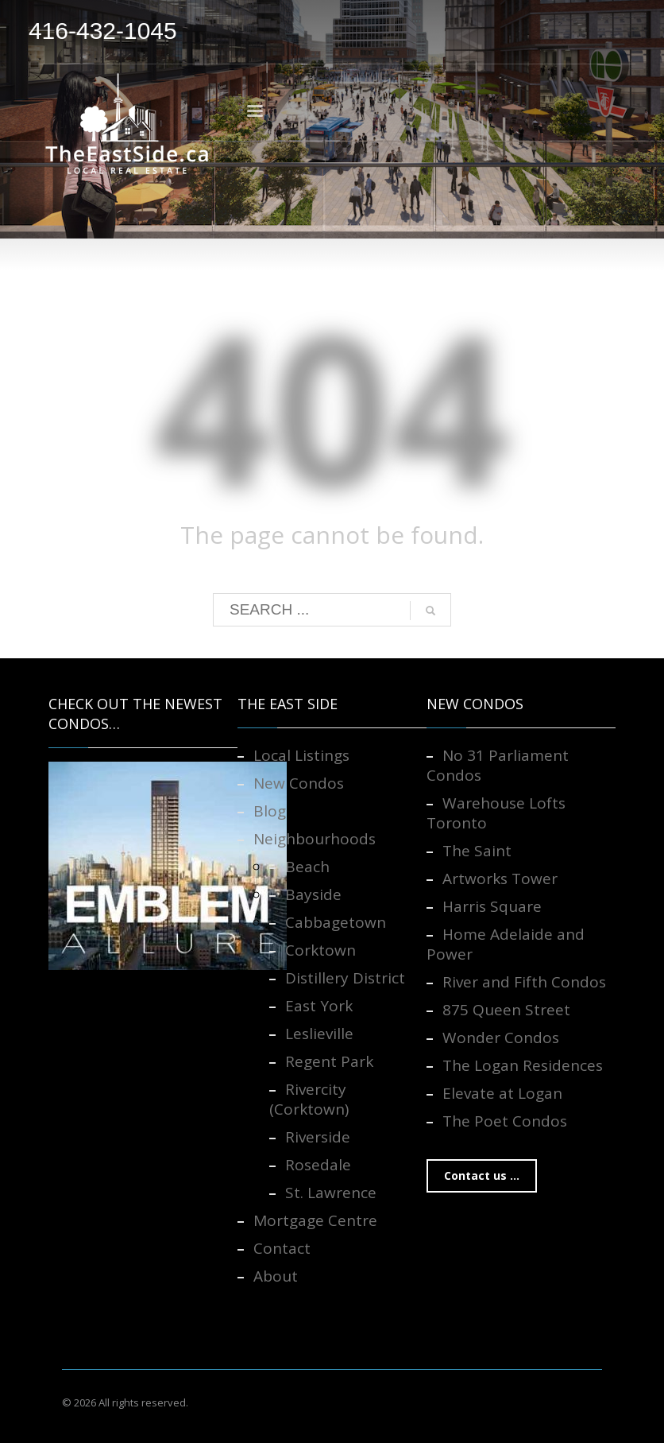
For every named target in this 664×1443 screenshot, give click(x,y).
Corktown (320, 950)
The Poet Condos (504, 1121)
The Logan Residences (522, 1065)
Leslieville (319, 1033)
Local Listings (301, 755)
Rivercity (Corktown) (309, 1099)
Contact (282, 1248)
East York (319, 1005)
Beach (307, 866)
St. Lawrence (330, 1192)
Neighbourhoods (314, 838)
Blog (269, 811)
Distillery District (345, 978)
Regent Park (329, 1061)
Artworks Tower (500, 878)
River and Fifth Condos (524, 982)
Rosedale (318, 1164)
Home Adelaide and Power (506, 944)
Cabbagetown (335, 922)
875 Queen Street (506, 1009)
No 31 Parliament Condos (498, 765)
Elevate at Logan (502, 1093)
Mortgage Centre (315, 1220)
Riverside (317, 1137)
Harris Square (492, 906)
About (275, 1276)
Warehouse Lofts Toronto (496, 813)
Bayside (313, 894)
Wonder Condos (500, 1037)
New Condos (298, 783)
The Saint (477, 850)
